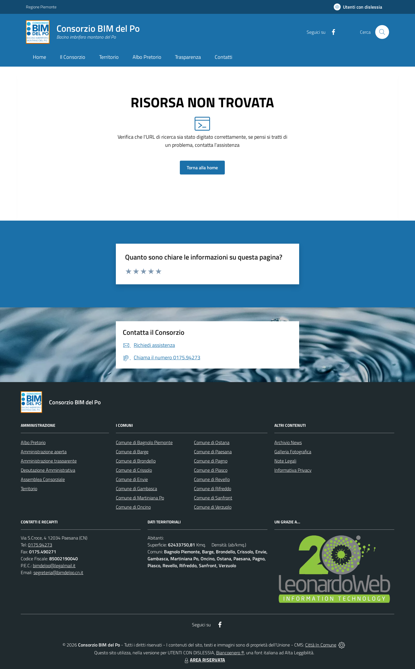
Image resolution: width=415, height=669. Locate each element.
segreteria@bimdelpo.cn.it (58, 572)
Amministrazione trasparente (49, 460)
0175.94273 (40, 544)
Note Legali (285, 460)
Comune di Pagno (210, 460)
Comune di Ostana (211, 442)
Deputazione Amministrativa (48, 470)
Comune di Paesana (213, 451)
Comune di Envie (132, 479)
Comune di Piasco (210, 470)
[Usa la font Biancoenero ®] (358, 7)
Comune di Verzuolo (212, 506)
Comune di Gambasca (136, 488)
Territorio (29, 488)
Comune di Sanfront (213, 497)
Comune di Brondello (136, 460)
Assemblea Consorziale (43, 479)
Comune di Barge (132, 451)
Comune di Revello (212, 479)
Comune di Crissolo (134, 470)
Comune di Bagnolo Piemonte (144, 442)
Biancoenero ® (230, 652)
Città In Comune (320, 644)
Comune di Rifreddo (212, 488)
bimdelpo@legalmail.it (54, 565)
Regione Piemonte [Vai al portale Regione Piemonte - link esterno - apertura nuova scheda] (41, 7)
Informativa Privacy (293, 470)
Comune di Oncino (133, 506)
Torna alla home (202, 167)
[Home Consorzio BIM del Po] (83, 32)
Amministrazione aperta (44, 451)
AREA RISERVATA (204, 659)
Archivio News (288, 442)
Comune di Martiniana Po (140, 497)
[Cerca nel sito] (382, 32)
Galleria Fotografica (292, 451)
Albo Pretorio (33, 442)
